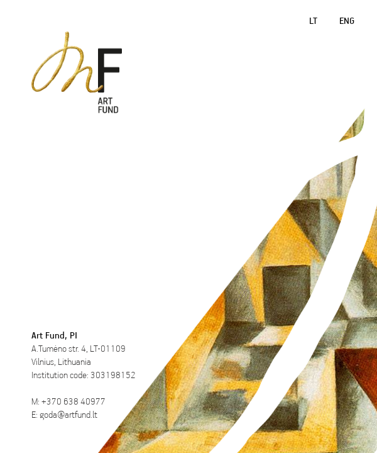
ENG (346, 20)
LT (313, 20)
